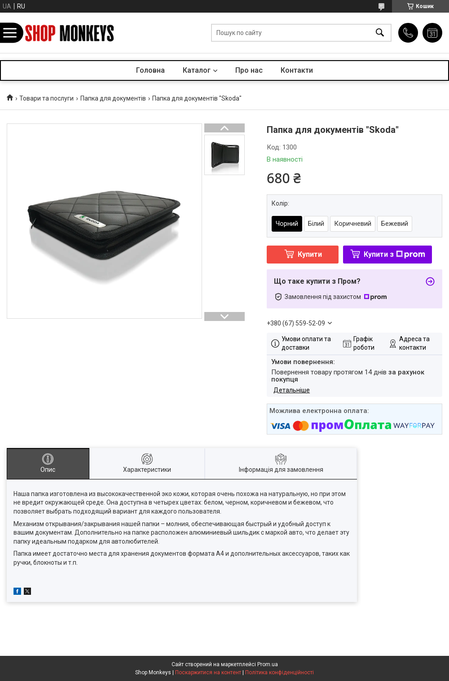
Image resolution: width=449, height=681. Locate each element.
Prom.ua (267, 664)
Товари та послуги (46, 98)
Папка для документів (113, 98)
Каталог (197, 70)
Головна (150, 70)
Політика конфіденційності (279, 672)
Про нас (249, 70)
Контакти (297, 70)
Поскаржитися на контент (208, 672)
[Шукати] (380, 33)
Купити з (394, 254)
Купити (310, 254)
